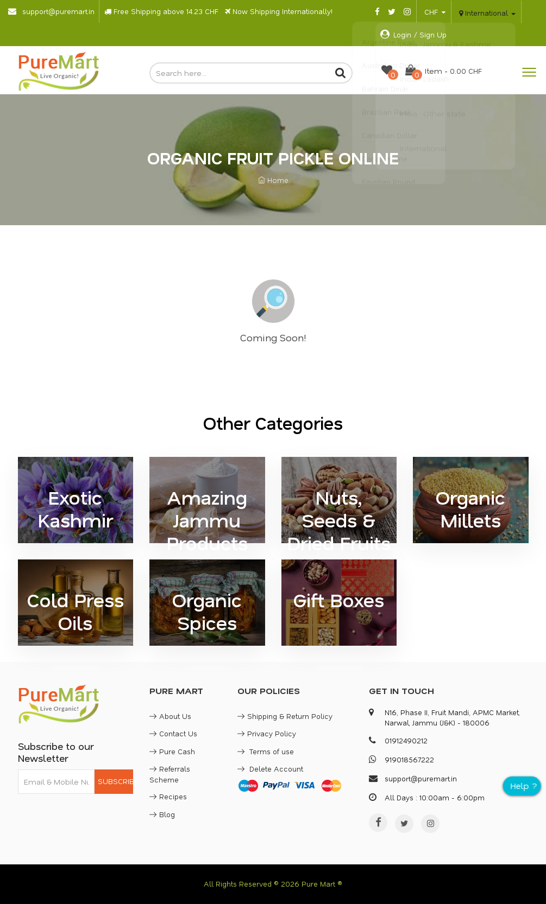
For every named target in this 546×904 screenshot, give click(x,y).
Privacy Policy (266, 733)
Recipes (168, 796)
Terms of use (265, 751)
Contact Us (173, 733)
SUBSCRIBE (115, 781)
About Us (170, 716)
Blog (162, 814)
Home (273, 179)
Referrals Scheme (169, 774)
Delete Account (270, 768)
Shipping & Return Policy (284, 716)
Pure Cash (172, 751)
